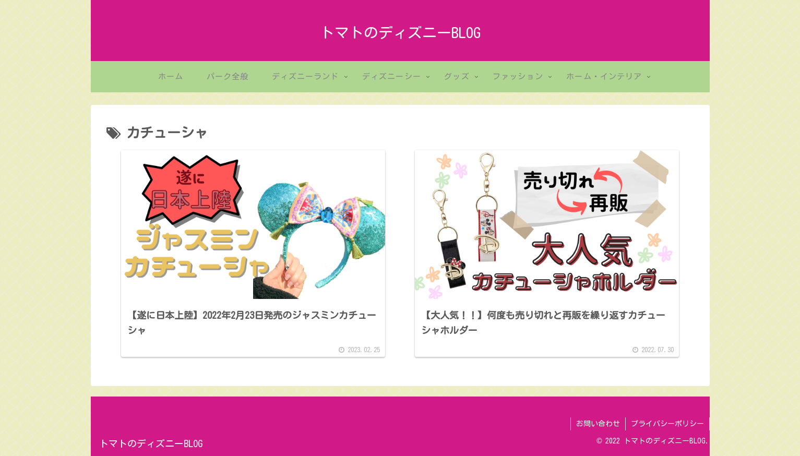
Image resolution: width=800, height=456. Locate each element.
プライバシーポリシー (667, 423)
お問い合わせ (598, 423)
